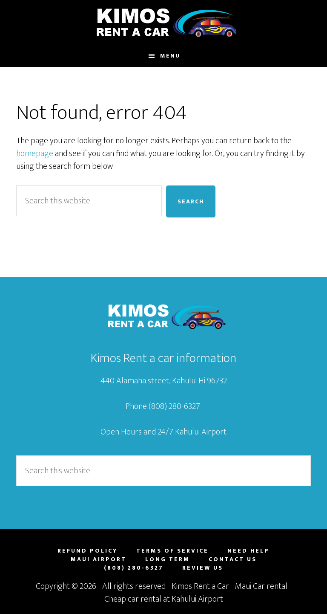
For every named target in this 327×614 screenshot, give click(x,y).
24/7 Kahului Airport (192, 432)
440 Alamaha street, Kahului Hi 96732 (163, 381)
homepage (34, 153)
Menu (170, 56)
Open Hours (121, 432)
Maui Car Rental (163, 22)
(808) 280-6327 (175, 406)
